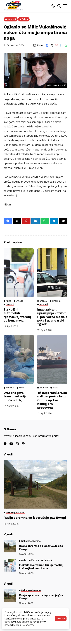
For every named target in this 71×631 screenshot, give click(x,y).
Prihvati (61, 618)
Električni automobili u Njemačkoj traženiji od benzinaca (18, 315)
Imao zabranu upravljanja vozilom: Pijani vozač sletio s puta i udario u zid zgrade (52, 317)
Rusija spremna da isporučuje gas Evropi (35, 517)
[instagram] (17, 443)
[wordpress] (23, 443)
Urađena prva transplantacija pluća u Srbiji (15, 396)
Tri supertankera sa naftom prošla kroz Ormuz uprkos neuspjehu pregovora (52, 400)
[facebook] (5, 443)
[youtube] (11, 444)
